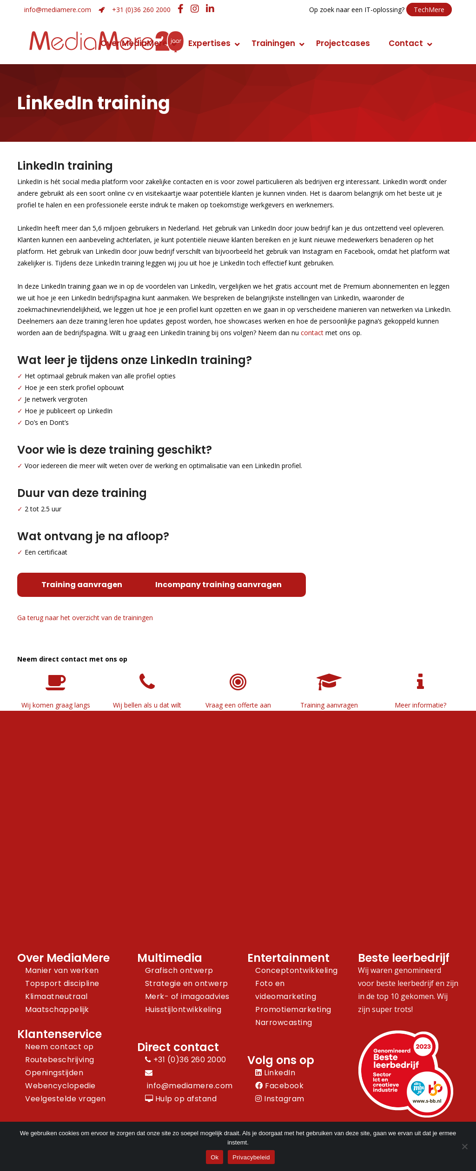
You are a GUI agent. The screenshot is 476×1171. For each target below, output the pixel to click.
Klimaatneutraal (56, 996)
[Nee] (464, 1146)
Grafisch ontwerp (179, 970)
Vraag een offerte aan (238, 705)
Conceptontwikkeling (296, 970)
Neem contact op (59, 1046)
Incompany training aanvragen (218, 584)
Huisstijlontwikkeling (183, 1009)
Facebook (279, 1085)
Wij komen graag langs (55, 705)
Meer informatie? (420, 705)
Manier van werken (62, 970)
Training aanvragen (81, 584)
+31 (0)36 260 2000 (141, 9)
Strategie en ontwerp (186, 983)
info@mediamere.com (57, 9)
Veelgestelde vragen (65, 1098)
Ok (214, 1157)
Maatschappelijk (57, 1009)
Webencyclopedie (60, 1085)
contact (312, 332)
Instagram (279, 1098)
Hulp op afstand (181, 1098)
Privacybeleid (251, 1157)
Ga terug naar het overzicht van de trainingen (85, 617)
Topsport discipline (62, 983)
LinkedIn (275, 1072)
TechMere (429, 9)
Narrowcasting (283, 1022)
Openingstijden (54, 1072)
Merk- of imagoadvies (187, 996)
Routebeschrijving (59, 1059)
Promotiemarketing (293, 1009)
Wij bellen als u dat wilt (147, 705)
